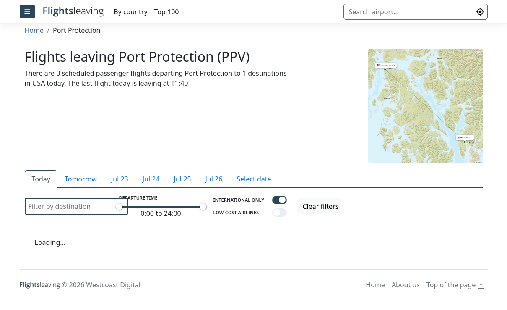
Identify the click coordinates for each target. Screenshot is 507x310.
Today (41, 179)
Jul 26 (213, 179)
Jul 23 (119, 179)
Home (34, 30)
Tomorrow (81, 179)
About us (406, 284)
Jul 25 (182, 179)
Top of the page (455, 284)
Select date (254, 179)
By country (130, 11)
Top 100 (166, 11)
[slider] (119, 206)
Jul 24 (151, 179)
